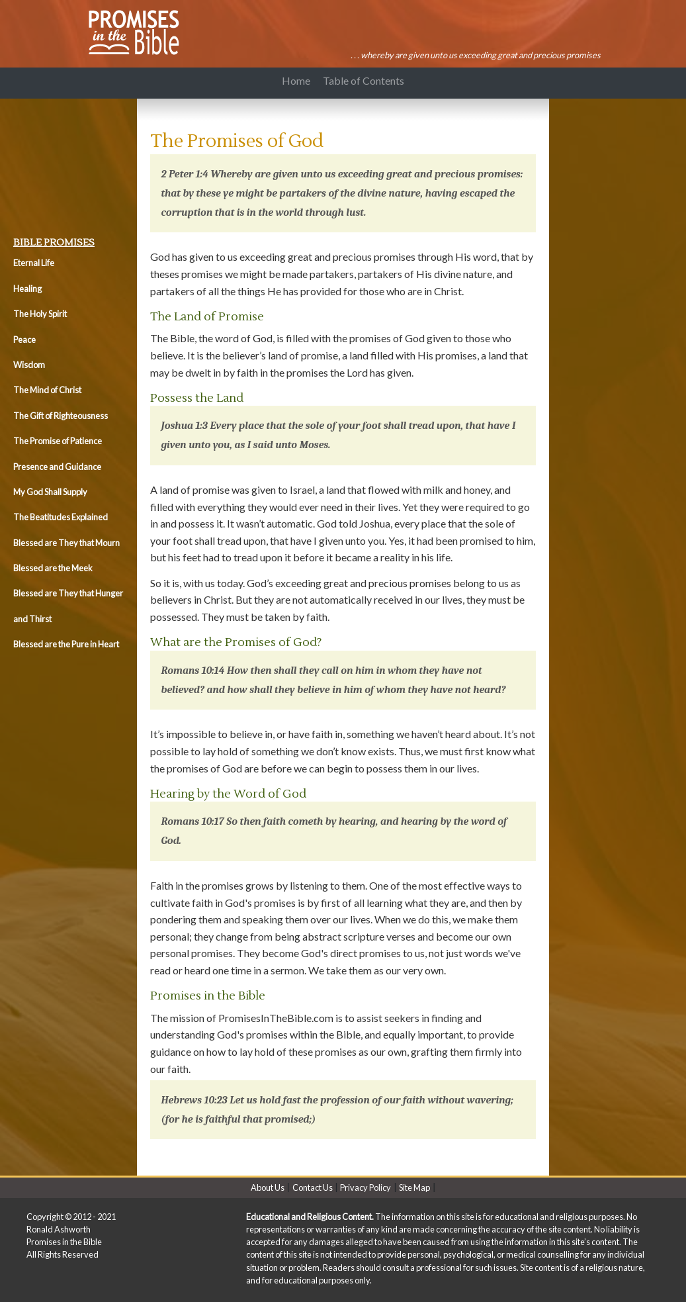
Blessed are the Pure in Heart (66, 644)
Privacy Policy (365, 1187)
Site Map (414, 1187)
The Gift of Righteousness (60, 415)
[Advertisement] (72, 164)
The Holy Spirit (40, 313)
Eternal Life (33, 262)
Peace (24, 339)
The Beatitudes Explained (60, 517)
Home (296, 80)
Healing (27, 288)
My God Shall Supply (50, 492)
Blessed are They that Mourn (66, 542)
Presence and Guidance (57, 466)
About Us (267, 1187)
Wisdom (29, 364)
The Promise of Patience (57, 441)
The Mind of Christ (47, 390)
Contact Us (312, 1187)
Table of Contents (366, 80)
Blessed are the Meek (53, 568)
